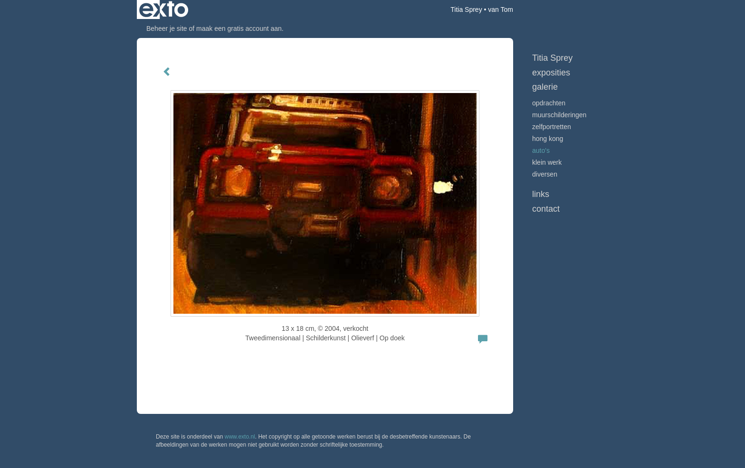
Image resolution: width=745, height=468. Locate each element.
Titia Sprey (466, 9)
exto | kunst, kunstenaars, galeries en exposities (164, 9)
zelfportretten (551, 127)
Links (540, 194)
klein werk (547, 162)
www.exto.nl (240, 436)
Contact (546, 209)
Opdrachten (548, 103)
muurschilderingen (559, 115)
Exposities (551, 72)
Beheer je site (166, 28)
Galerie (545, 87)
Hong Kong (547, 138)
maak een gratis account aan (239, 28)
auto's (541, 150)
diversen (544, 174)
